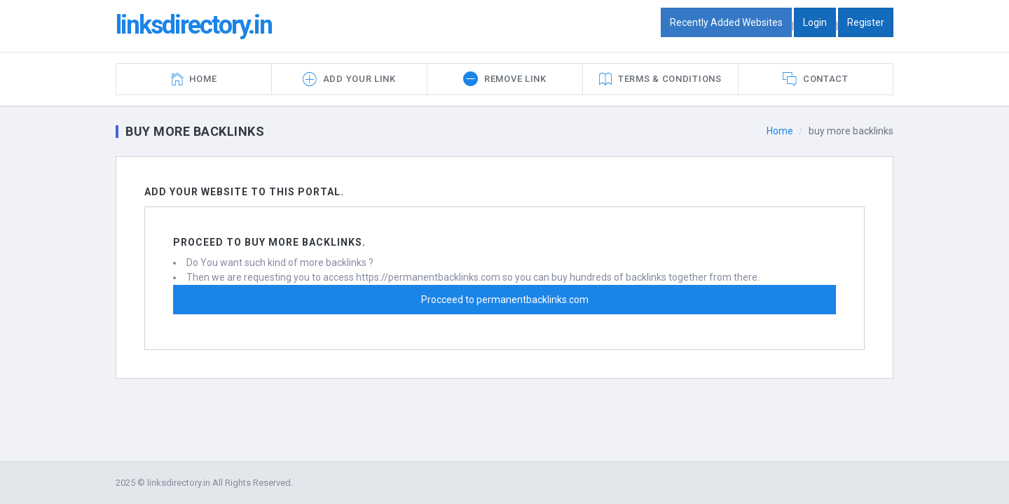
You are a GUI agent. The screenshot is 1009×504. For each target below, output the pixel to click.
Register (865, 22)
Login (815, 22)
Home (780, 130)
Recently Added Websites (726, 22)
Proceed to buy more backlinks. (269, 242)
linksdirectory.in (194, 25)
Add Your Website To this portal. (244, 191)
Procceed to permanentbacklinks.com (505, 299)
